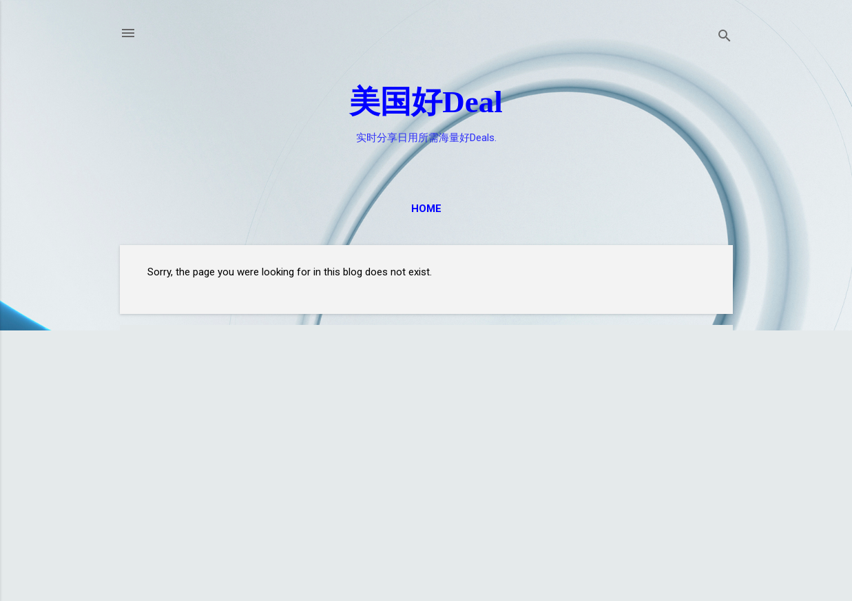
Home (426, 208)
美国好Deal (425, 102)
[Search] (724, 38)
